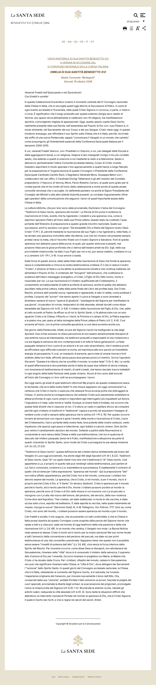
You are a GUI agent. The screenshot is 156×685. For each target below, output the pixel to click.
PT (92, 41)
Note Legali (63, 677)
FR (81, 41)
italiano (134, 22)
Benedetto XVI (21, 23)
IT (87, 41)
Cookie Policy (78, 677)
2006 (47, 23)
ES (75, 41)
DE (63, 41)
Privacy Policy (94, 677)
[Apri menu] (142, 15)
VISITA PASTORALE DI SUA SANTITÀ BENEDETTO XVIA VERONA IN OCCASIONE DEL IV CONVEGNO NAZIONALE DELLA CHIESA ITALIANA (78, 62)
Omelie (38, 23)
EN (69, 41)
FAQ (53, 677)
